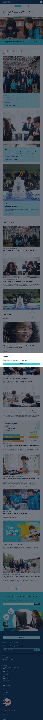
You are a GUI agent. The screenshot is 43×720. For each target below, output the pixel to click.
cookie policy (24, 360)
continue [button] (21, 363)
